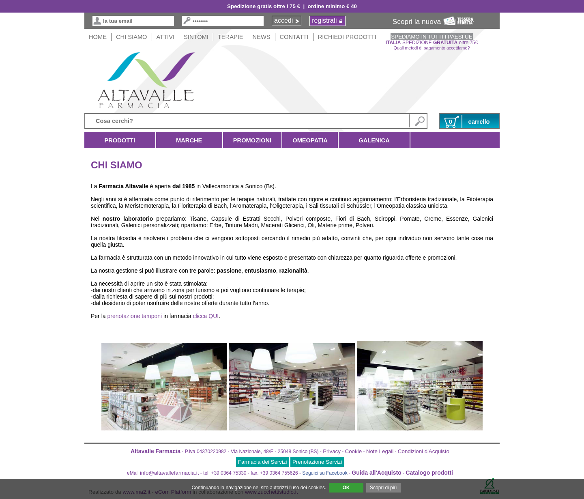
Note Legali (379, 451)
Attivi (166, 37)
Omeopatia (310, 140)
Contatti (294, 37)
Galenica (374, 140)
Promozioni (252, 140)
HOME (98, 37)
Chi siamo (131, 37)
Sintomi (196, 37)
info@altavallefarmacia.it (169, 473)
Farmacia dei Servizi (262, 462)
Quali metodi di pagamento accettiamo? (432, 47)
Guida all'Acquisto (376, 472)
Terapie (230, 37)
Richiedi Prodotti (347, 37)
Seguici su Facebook (324, 473)
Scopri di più (383, 487)
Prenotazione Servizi (317, 462)
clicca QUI (206, 316)
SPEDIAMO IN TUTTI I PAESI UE (431, 37)
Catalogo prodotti (429, 472)
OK (346, 487)
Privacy (332, 451)
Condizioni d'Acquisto (423, 451)
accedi (283, 20)
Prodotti (119, 140)
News (262, 37)
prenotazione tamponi (134, 316)
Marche (189, 140)
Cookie (353, 451)
